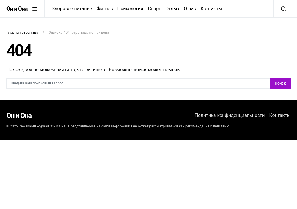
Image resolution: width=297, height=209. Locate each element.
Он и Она (16, 8)
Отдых (172, 8)
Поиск (280, 83)
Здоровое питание (72, 8)
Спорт (154, 8)
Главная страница (22, 32)
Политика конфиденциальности (230, 115)
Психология (130, 8)
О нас (190, 8)
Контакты (211, 8)
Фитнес (105, 8)
